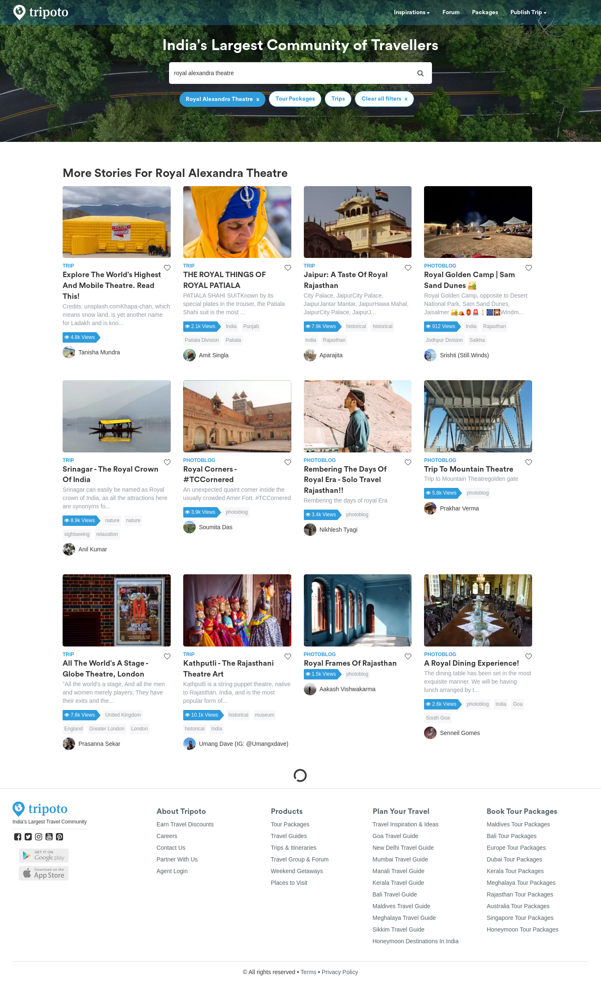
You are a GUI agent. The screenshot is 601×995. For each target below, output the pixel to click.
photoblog (237, 512)
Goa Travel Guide (396, 836)
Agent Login (172, 871)
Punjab (251, 326)
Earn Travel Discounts (185, 824)
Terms (308, 972)
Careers (167, 836)
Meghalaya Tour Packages (521, 882)
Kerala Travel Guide (398, 882)
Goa (518, 704)
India (231, 326)
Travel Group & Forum (300, 859)
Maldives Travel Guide (402, 906)
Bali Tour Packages (512, 836)
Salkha (477, 340)
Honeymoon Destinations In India (416, 941)
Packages (485, 12)
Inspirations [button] (412, 12)
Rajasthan (334, 340)
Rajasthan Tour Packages (520, 894)
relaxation (107, 534)
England (73, 729)
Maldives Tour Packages (518, 824)
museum (264, 715)
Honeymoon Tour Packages (522, 929)
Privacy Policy (340, 972)
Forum (451, 12)
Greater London (106, 729)
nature (112, 520)
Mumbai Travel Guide (400, 859)
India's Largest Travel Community (50, 822)
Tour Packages (290, 824)
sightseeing (77, 534)
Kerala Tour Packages (515, 871)
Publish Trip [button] (528, 12)
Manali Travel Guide (399, 871)
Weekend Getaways (297, 871)
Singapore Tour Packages (520, 917)
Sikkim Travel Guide (398, 929)
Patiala (233, 340)
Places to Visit (289, 882)
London (139, 729)
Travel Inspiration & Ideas (406, 824)
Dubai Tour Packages (514, 859)
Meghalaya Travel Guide (404, 917)
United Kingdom (123, 715)
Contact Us (171, 847)
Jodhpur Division (444, 340)
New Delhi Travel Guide (403, 847)
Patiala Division (202, 340)
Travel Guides (289, 836)
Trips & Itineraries (293, 847)
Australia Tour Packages (518, 906)
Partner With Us (177, 859)
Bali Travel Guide (395, 894)
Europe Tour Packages (516, 847)
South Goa (437, 718)
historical (356, 326)
